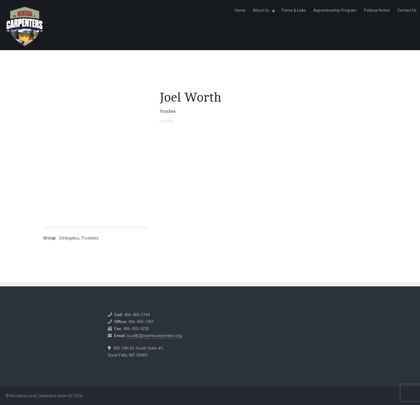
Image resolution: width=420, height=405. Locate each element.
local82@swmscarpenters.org (154, 335)
